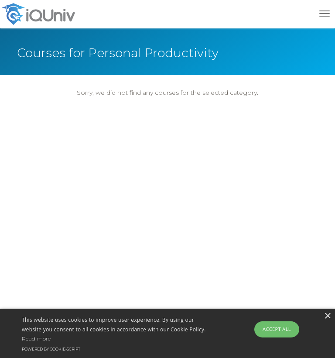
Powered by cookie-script (51, 349)
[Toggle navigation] (324, 13)
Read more (36, 338)
